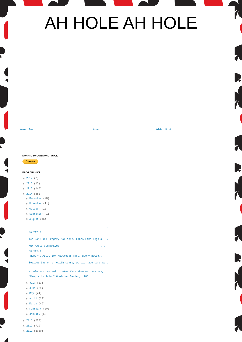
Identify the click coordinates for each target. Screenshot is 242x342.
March (33, 303)
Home (95, 129)
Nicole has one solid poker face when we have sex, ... (69, 271)
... (69, 227)
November (36, 203)
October (35, 208)
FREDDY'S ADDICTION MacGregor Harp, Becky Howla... (66, 256)
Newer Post (27, 129)
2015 (30, 188)
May (32, 293)
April (33, 298)
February (36, 308)
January (35, 314)
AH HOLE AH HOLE (121, 22)
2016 (30, 183)
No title (35, 232)
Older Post (163, 129)
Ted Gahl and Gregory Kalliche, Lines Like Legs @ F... (69, 239)
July (33, 282)
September (37, 214)
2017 (30, 178)
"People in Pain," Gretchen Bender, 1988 (58, 276)
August (34, 219)
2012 (30, 325)
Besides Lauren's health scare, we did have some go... (69, 262)
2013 (30, 320)
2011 (30, 330)
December (36, 198)
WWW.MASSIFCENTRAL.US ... (67, 246)
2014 (30, 194)
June (33, 288)
